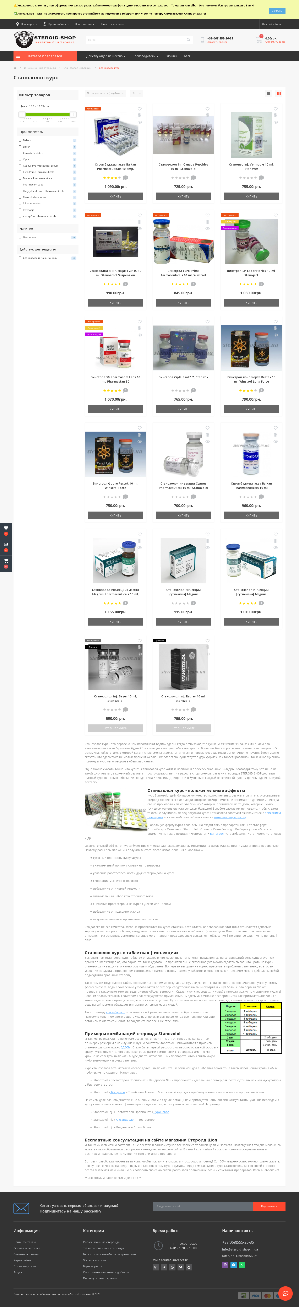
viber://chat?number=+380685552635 (155, 1267)
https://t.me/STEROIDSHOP (164, 1267)
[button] (6, 564)
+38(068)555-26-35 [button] (238, 1242)
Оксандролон (125, 1120)
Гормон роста (92, 1266)
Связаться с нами (26, 1254)
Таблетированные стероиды (103, 1248)
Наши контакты (84, 24)
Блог (187, 56)
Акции (17, 1272)
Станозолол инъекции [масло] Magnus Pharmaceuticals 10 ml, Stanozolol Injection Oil (115, 594)
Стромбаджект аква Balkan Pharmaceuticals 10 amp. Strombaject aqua (115, 168)
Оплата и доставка (112, 24)
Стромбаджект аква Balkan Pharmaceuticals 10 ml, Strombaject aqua (251, 487)
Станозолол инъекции (77, 68)
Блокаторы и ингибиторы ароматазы (109, 1254)
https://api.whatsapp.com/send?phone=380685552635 (172, 1267)
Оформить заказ (275, 41)
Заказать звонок (217, 42)
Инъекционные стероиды (40, 68)
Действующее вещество (106, 56)
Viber (225, 1264)
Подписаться (269, 1206)
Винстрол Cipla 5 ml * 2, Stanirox (183, 377)
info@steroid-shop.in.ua (240, 1249)
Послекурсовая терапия (100, 1278)
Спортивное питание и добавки (106, 1272)
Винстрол (217, 834)
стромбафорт (115, 1012)
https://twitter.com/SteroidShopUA (180, 1267)
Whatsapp (242, 1264)
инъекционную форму (230, 817)
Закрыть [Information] (277, 9)
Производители (145, 56)
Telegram (233, 1264)
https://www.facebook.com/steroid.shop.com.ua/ (188, 1267)
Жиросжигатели (94, 1260)
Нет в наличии (115, 728)
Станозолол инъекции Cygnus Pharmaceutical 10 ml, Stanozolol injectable (183, 487)
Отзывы (171, 56)
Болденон (117, 1092)
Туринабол (161, 1112)
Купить (115, 196)
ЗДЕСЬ (125, 1047)
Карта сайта (22, 1260)
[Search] (188, 40)
